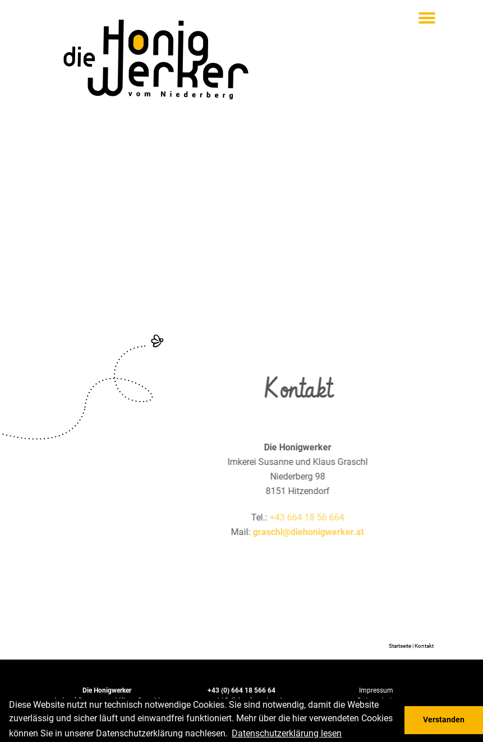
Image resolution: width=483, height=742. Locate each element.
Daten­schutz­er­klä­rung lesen (287, 733)
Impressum (376, 690)
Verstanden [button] (443, 720)
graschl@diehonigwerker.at (330, 532)
